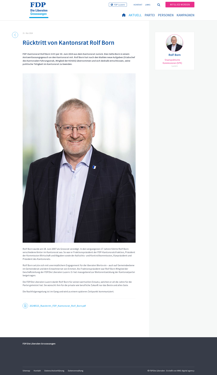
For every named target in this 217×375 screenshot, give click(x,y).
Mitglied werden (180, 4)
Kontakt (138, 4)
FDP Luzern (119, 4)
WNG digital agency (185, 370)
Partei (150, 15)
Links (148, 4)
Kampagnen (185, 15)
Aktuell (135, 15)
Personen (166, 15)
